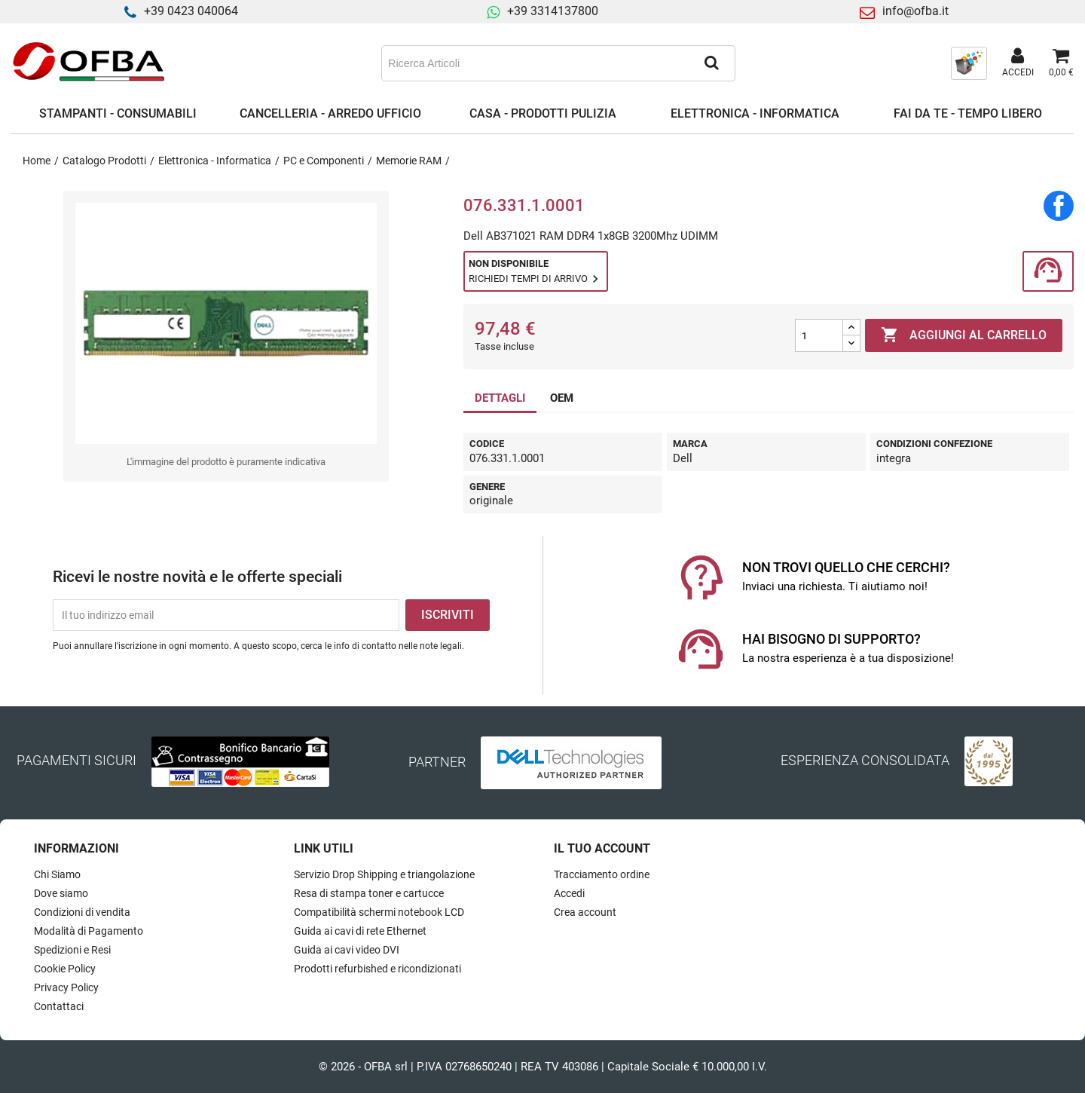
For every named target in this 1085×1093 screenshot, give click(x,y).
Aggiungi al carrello (964, 335)
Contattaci (59, 1006)
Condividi (1059, 206)
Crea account (585, 912)
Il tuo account (602, 848)
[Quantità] (819, 335)
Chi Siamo (57, 874)
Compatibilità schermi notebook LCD (379, 912)
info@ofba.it (915, 11)
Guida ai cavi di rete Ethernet (360, 931)
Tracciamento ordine (601, 874)
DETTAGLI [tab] (500, 398)
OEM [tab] (561, 398)
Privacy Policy (66, 987)
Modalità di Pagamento (88, 931)
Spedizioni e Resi (72, 950)
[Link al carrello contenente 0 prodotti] (1061, 63)
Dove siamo (61, 893)
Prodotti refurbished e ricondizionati (377, 969)
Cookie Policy (65, 969)
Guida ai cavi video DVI (346, 950)
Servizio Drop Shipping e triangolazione (384, 874)
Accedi (569, 893)
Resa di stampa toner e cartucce (369, 893)
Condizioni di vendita (82, 912)
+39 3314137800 (552, 11)
